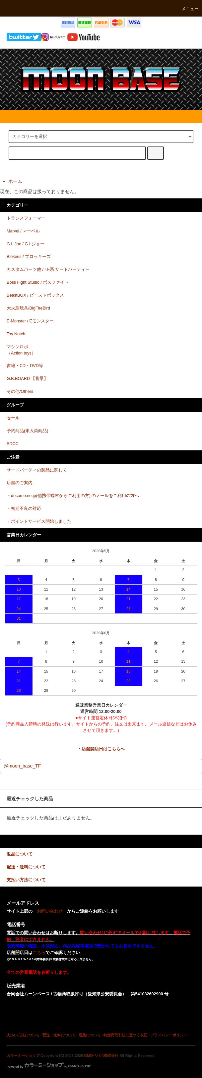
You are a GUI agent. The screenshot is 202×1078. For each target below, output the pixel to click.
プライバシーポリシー (169, 1035)
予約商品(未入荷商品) (27, 431)
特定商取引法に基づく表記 (125, 1035)
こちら (39, 952)
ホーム (15, 181)
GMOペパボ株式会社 (101, 1055)
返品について (90, 1035)
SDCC (13, 443)
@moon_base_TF (22, 765)
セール (13, 418)
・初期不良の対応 (24, 508)
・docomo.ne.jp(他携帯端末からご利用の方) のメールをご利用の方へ (73, 495)
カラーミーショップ (23, 1055)
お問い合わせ (50, 911)
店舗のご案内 (20, 482)
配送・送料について (58, 1035)
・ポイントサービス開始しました (39, 521)
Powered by (49, 1066)
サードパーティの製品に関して (37, 470)
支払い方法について (23, 1035)
